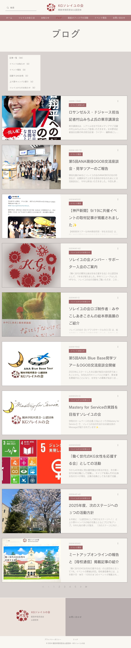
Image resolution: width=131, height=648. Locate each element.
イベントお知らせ (77, 105)
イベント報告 (75, 154)
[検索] (20, 8)
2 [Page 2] (59, 587)
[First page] (43, 586)
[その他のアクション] (118, 101)
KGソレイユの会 (72, 5)
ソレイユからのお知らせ (80, 252)
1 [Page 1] (54, 587)
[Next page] (80, 586)
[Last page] (86, 586)
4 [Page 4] (70, 587)
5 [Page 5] (75, 587)
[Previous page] (48, 586)
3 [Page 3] (64, 587)
